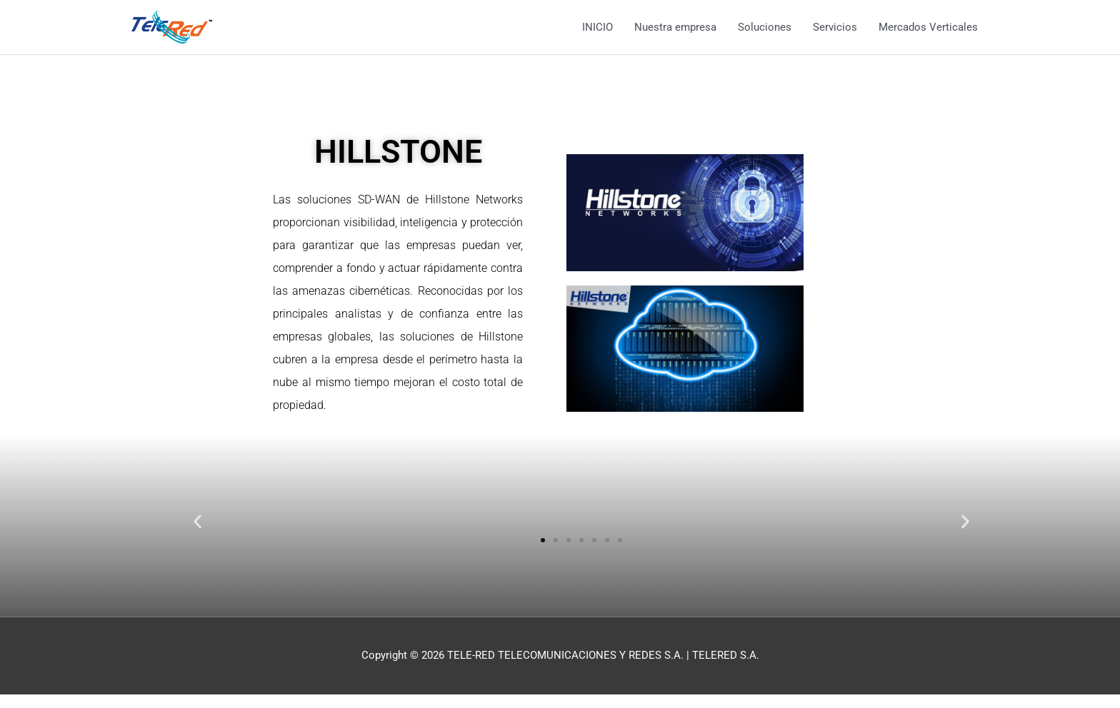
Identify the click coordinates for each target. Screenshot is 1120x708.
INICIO (597, 27)
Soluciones (764, 27)
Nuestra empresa (675, 27)
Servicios (835, 27)
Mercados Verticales (928, 27)
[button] (197, 533)
